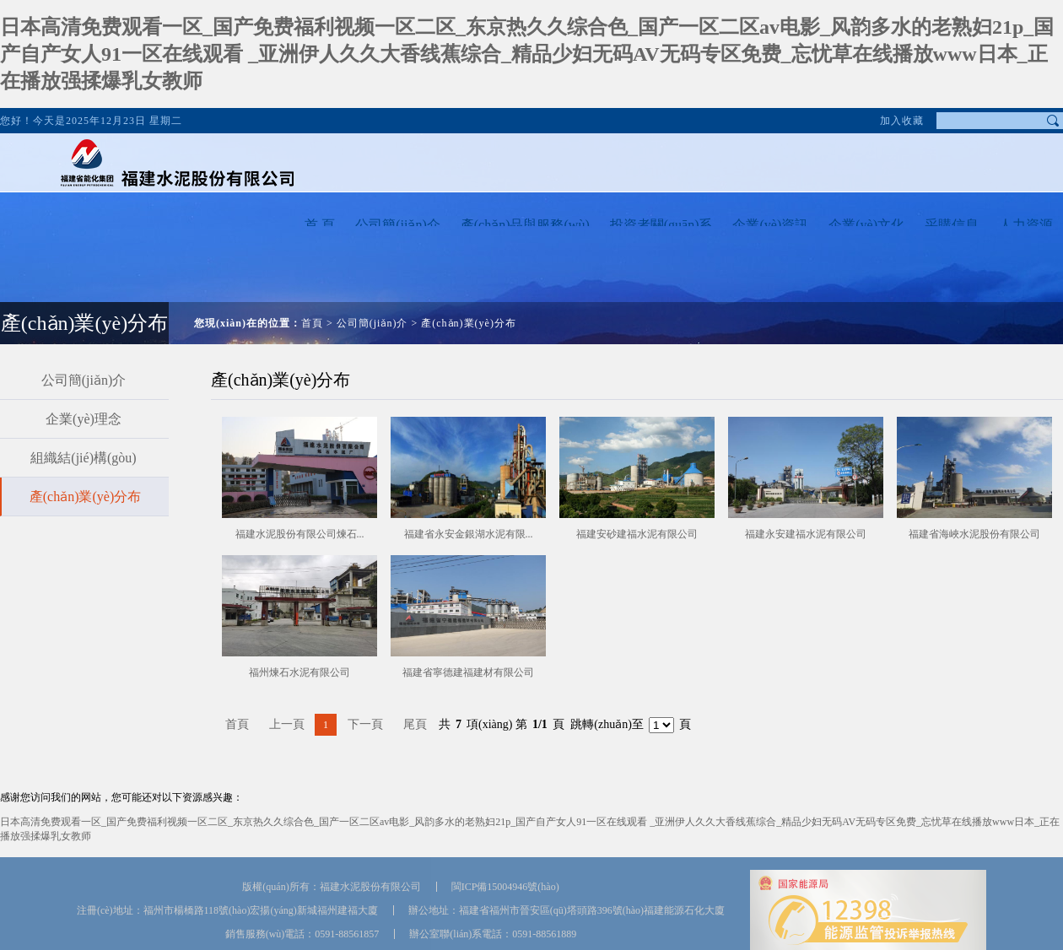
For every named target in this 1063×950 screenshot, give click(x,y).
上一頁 (287, 724)
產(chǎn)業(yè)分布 (468, 323)
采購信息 (952, 225)
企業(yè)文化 (866, 225)
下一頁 (365, 724)
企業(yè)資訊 (770, 225)
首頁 (312, 323)
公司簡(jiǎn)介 (397, 225)
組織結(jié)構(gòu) (83, 458)
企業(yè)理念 (83, 419)
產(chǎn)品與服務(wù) (525, 225)
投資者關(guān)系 (661, 225)
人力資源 (1026, 225)
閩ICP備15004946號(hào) (505, 887)
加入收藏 (902, 121)
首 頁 (320, 225)
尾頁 (415, 724)
